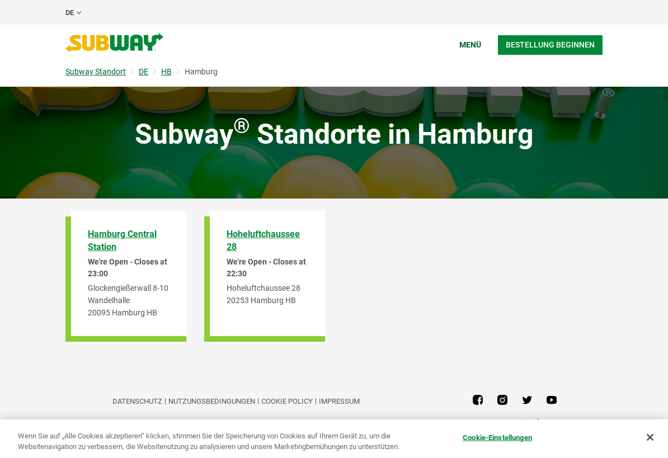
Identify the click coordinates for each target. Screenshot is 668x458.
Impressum (339, 401)
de (69, 12)
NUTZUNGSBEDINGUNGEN (211, 401)
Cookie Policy (287, 401)
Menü (470, 44)
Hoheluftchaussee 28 (263, 240)
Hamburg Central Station (122, 240)
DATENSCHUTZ (137, 401)
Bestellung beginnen (550, 44)
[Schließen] (650, 437)
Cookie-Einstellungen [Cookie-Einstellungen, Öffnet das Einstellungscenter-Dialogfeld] (497, 437)
